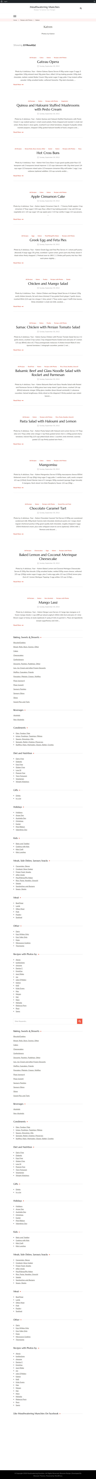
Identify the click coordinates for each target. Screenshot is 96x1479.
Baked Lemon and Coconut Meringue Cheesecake (48, 557)
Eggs (33, 236)
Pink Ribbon (20, 827)
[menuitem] (1, 1)
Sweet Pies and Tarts (64, 504)
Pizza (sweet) (18, 685)
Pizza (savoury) (19, 680)
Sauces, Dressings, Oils (24, 739)
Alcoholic (16, 715)
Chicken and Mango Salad (48, 283)
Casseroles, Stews (23, 866)
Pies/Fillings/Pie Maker (52, 236)
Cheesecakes (38, 550)
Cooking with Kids (22, 846)
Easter (50, 148)
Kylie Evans (20, 988)
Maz (17, 991)
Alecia (18, 960)
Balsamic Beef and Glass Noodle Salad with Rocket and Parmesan (48, 373)
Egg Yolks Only (21, 937)
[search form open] (81, 8)
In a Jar (18, 798)
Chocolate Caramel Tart (48, 508)
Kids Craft (19, 849)
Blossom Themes (39, 1476)
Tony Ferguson (21, 776)
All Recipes (33, 57)
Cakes (42, 57)
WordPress (58, 1476)
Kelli (17, 985)
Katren (49, 57)
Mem (18, 1000)
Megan (18, 994)
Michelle (19, 1003)
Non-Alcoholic (49, 598)
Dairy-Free (20, 759)
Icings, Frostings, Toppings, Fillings (29, 736)
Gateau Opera (48, 62)
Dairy (18, 931)
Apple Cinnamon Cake (48, 196)
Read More (17, 84)
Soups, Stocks (21, 889)
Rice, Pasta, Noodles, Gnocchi (69, 366)
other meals (20, 875)
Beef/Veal (31, 366)
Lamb (18, 906)
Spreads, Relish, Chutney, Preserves (29, 742)
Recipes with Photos (60, 57)
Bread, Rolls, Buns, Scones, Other (35, 148)
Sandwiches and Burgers (25, 886)
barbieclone (20, 962)
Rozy (79, 148)
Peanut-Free (20, 773)
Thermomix (20, 946)
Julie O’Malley (21, 980)
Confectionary (18, 659)
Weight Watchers (22, 781)
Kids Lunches (21, 852)
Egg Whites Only (22, 934)
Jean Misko (20, 974)
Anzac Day (20, 815)
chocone (19, 965)
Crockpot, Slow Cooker (24, 869)
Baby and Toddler (22, 843)
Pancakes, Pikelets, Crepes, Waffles (27, 676)
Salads (68, 279)
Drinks (18, 795)
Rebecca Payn (21, 1005)
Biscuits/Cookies (19, 642)
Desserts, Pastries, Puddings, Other (26, 664)
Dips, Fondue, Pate (23, 733)
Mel (17, 997)
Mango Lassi (48, 602)
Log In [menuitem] (5, 1)
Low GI (18, 770)
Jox (17, 977)
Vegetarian (64, 101)
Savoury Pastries (19, 689)
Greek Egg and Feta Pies (48, 240)
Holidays (19, 812)
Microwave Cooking (23, 943)
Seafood (19, 917)
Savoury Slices (18, 693)
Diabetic (19, 761)
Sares (18, 1011)
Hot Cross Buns (48, 153)
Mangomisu (48, 465)
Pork (17, 912)
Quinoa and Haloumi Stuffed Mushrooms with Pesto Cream (48, 107)
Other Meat (20, 909)
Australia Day (21, 818)
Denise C (19, 968)
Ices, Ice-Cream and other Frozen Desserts (29, 668)
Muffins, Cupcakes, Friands (23, 672)
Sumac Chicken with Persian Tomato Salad (48, 327)
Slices (15, 697)
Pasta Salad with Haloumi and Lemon (48, 421)
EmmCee (19, 971)
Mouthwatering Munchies (46, 6)
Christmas (19, 821)
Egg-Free (19, 764)
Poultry (45, 279)
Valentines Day (21, 830)
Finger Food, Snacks (23, 872)
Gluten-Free (20, 767)
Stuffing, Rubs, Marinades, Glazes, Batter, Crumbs (35, 745)
